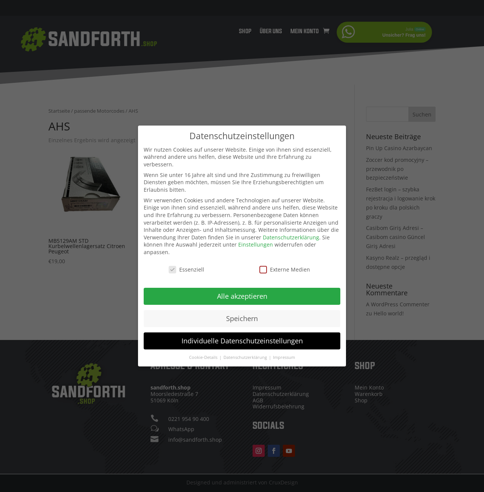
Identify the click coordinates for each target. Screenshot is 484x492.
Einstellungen (255, 242)
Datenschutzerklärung (291, 234)
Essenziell (186, 266)
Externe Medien (284, 266)
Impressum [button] (284, 354)
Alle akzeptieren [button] (242, 293)
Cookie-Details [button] (204, 354)
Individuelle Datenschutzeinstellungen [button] (242, 338)
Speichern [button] (242, 315)
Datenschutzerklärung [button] (245, 354)
